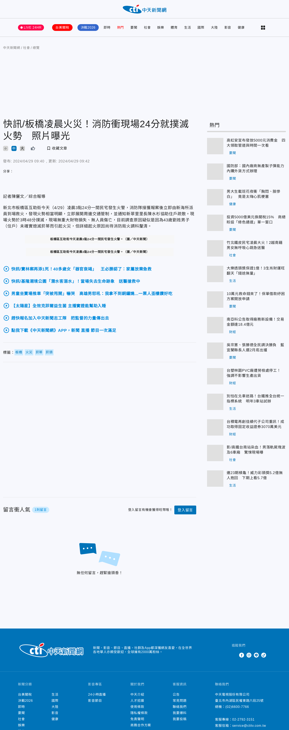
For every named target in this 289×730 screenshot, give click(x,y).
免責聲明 (137, 719)
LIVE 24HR (32, 27)
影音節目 (95, 700)
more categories (263, 28)
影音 (227, 27)
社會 (147, 27)
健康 (241, 27)
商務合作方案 (140, 725)
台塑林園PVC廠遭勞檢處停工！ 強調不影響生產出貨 (256, 373)
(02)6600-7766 (237, 707)
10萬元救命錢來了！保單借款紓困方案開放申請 (256, 296)
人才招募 (137, 700)
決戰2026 (88, 27)
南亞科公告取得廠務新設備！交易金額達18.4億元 (255, 322)
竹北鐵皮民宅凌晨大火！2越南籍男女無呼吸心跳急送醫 (255, 245)
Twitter (234, 655)
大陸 (214, 27)
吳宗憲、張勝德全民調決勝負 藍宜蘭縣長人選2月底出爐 (255, 347)
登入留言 (185, 510)
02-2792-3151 (243, 719)
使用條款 (137, 707)
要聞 (133, 27)
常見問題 (179, 700)
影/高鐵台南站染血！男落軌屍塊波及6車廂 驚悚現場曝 (256, 449)
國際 (200, 27)
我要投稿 (179, 719)
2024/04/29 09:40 (28, 161)
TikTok (263, 655)
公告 (176, 694)
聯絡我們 (179, 707)
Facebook (241, 655)
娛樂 (160, 27)
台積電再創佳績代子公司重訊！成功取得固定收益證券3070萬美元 (255, 424)
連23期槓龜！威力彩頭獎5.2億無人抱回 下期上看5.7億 (255, 475)
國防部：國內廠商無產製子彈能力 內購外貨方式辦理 (256, 168)
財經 (232, 332)
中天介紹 (137, 694)
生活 (187, 27)
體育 (174, 27)
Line (256, 655)
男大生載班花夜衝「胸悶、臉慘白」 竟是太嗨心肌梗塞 (253, 194)
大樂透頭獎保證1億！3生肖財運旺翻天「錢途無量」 (256, 270)
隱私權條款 (139, 713)
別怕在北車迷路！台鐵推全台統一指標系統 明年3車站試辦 (255, 398)
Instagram (248, 655)
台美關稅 (62, 27)
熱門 (120, 27)
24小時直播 (97, 694)
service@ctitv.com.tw (249, 725)
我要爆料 (179, 713)
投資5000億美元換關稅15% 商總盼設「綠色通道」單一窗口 (256, 219)
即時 (107, 27)
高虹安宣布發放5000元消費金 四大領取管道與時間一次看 (256, 143)
